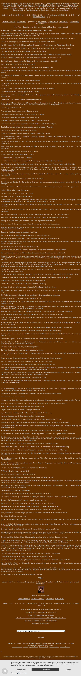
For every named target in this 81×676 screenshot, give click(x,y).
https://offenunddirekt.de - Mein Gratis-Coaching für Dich (36, 5)
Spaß (38, 7)
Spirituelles (69, 5)
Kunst (76, 5)
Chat (71, 8)
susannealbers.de (17, 647)
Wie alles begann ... (33, 10)
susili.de (25, 647)
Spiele (53, 7)
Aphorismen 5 (63, 22)
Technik (6, 7)
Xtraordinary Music (39, 17)
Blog (30, 8)
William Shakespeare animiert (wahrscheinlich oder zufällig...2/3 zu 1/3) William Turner (41, 618)
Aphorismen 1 (21, 22)
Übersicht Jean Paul (8, 22)
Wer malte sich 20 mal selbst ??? (41, 595)
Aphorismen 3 (42, 22)
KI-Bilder (34, 15)
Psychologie (46, 7)
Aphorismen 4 (53, 22)
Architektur (31, 7)
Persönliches (23, 8)
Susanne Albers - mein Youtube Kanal (46, 8)
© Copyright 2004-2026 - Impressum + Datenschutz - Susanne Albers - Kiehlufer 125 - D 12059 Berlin (44, 643)
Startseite (5, 3)
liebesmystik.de (43, 647)
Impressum (14, 3)
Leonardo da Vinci (30, 612)
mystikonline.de (33, 647)
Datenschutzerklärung (26, 3)
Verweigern (21, 669)
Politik (25, 7)
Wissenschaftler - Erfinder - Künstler (46, 612)
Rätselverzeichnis (19, 10)
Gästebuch (6, 8)
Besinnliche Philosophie (50, 621)
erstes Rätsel (64, 8)
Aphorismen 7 (41, 23)
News (37, 3)
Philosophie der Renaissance (40, 623)
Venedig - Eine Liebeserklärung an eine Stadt (41, 615)
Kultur (19, 7)
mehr (69, 669)
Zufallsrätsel (45, 10)
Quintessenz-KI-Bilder (57, 15)
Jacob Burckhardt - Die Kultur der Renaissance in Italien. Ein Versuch (41, 609)
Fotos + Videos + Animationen (67, 7)
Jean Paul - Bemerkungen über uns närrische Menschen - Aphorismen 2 (41, 27)
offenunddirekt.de (65, 647)
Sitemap (14, 8)
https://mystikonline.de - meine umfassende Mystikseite (58, 3)
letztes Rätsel (64, 10)
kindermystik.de (54, 647)
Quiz (76, 8)
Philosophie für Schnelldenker (33, 621)
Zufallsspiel (54, 10)
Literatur (13, 7)
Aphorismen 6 (74, 22)
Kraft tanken (60, 5)
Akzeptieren (45, 669)
